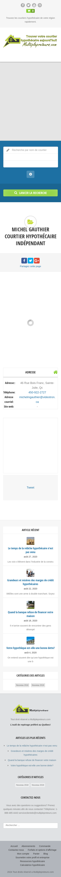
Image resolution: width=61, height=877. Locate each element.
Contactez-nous (16, 850)
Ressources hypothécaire (32, 861)
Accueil (14, 846)
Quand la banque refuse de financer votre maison (32, 760)
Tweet (30, 487)
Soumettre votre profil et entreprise (33, 857)
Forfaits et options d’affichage (42, 850)
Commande (44, 846)
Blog (45, 853)
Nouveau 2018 (22, 685)
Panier (36, 853)
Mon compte (23, 853)
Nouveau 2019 (38, 685)
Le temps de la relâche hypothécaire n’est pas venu (32, 745)
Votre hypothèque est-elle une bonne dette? (32, 765)
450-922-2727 (37, 392)
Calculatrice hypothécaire (32, 865)
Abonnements (28, 846)
